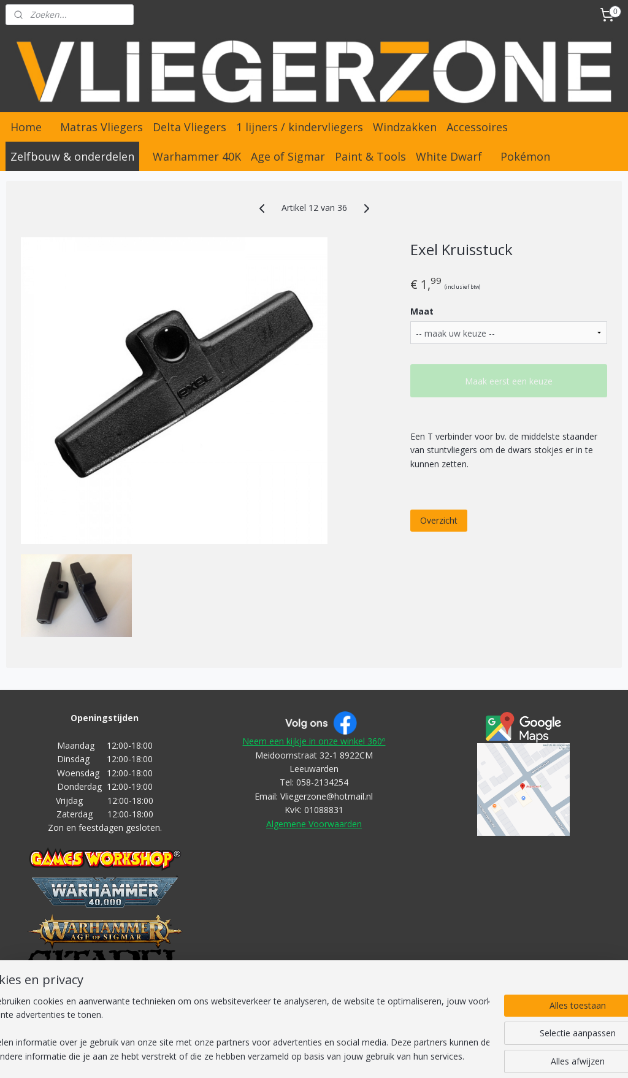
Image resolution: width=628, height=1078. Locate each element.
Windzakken (405, 127)
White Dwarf (449, 156)
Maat (422, 311)
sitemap (225, 1055)
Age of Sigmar (288, 156)
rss (251, 1055)
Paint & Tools (370, 156)
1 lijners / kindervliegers (299, 127)
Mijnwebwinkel (483, 1055)
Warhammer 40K (197, 156)
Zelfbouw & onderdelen (72, 156)
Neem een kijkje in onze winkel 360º (313, 741)
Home (26, 127)
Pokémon (525, 156)
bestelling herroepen (299, 1055)
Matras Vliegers (101, 127)
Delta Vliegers (189, 127)
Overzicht (439, 520)
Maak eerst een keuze (509, 381)
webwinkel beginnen (376, 1055)
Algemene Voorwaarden (314, 824)
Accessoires (477, 127)
